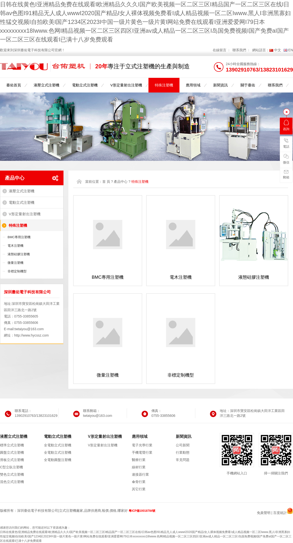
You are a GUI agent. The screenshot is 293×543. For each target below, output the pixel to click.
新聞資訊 (220, 85)
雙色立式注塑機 (12, 474)
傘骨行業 (139, 482)
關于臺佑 (248, 85)
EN (290, 50)
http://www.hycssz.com (31, 335)
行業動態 (182, 452)
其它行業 (139, 489)
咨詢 (286, 125)
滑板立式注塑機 (12, 460)
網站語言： (260, 50)
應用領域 (193, 85)
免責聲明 (264, 513)
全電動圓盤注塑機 (57, 460)
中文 (277, 50)
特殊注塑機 (164, 85)
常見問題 (182, 460)
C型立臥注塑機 (11, 467)
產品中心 (14, 178)
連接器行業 (140, 474)
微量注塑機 (15, 263)
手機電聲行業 (142, 452)
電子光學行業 (142, 445)
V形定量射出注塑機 (126, 85)
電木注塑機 (15, 245)
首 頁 (106, 182)
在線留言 (219, 50)
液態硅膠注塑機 (19, 254)
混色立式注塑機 (12, 482)
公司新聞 (182, 445)
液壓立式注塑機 (46, 85)
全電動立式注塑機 (57, 445)
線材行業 (139, 467)
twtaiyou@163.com (29, 329)
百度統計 (280, 513)
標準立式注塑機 (12, 445)
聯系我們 (239, 50)
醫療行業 (139, 460)
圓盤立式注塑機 (12, 452)
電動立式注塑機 (85, 85)
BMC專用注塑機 (19, 237)
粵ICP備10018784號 (142, 510)
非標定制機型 (17, 271)
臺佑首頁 (13, 85)
